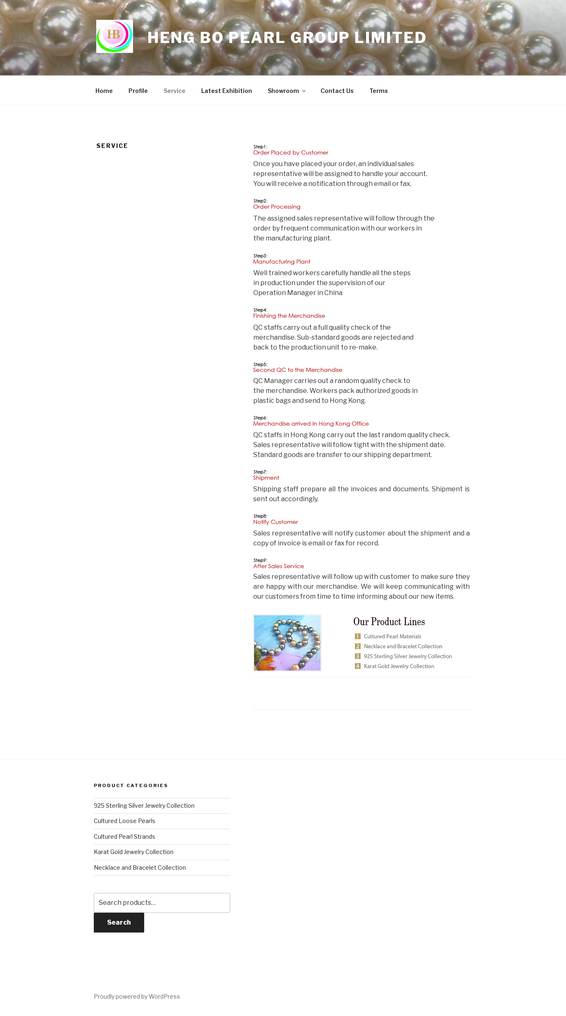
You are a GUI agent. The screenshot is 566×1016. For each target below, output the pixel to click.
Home (104, 90)
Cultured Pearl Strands (124, 836)
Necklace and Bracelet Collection (140, 867)
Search (119, 922)
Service (174, 90)
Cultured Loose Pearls (124, 820)
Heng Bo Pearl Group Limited (287, 38)
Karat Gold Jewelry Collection (134, 851)
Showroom (287, 90)
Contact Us (337, 90)
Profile (138, 90)
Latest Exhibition (226, 90)
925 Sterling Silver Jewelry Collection (144, 805)
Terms (378, 90)
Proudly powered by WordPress (137, 996)
